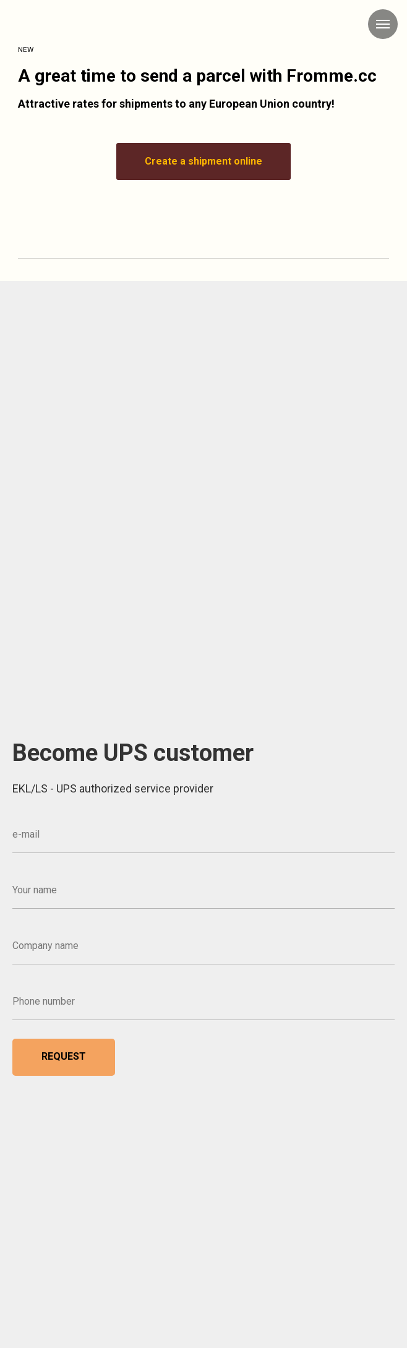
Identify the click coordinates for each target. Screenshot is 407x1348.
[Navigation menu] (383, 24)
